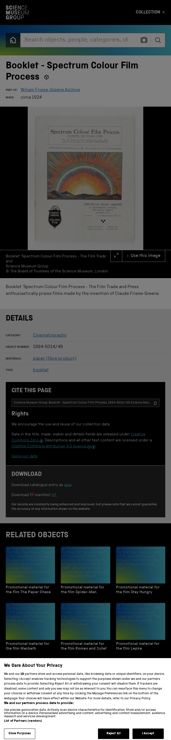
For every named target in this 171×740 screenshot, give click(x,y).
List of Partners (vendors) (23, 725)
